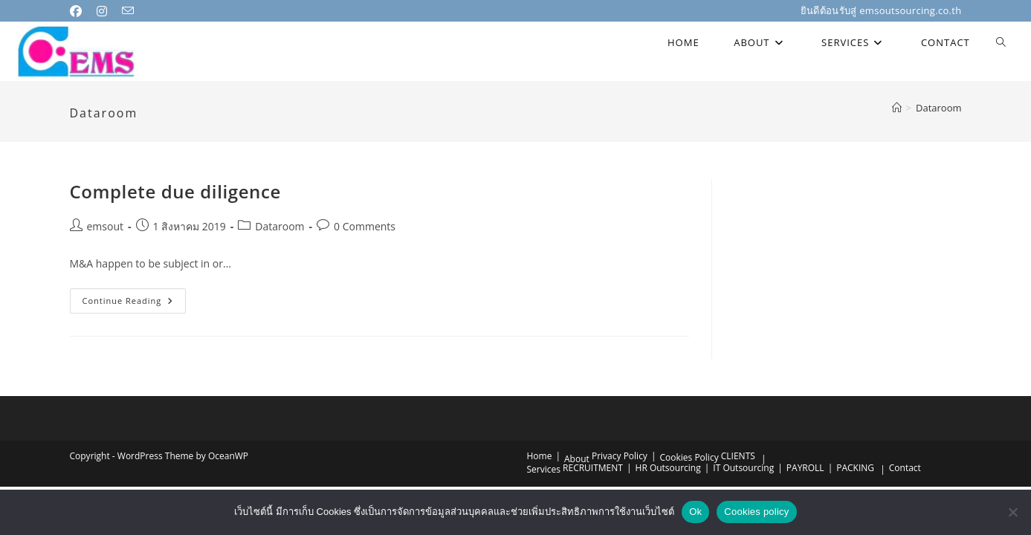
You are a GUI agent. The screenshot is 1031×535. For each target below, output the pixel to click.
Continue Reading (135, 304)
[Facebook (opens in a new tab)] (81, 11)
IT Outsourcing (743, 467)
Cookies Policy (688, 457)
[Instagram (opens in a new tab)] (104, 11)
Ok (695, 511)
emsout (105, 226)
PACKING (855, 467)
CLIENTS (738, 456)
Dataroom (939, 107)
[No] (1012, 512)
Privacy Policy (619, 456)
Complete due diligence (175, 191)
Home (539, 456)
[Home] (897, 107)
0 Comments (364, 226)
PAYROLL (805, 467)
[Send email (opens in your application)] (130, 11)
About (576, 459)
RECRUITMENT (593, 467)
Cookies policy (756, 511)
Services (543, 469)
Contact (905, 467)
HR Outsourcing (668, 467)
